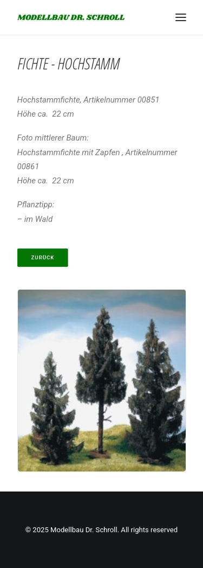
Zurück (42, 257)
